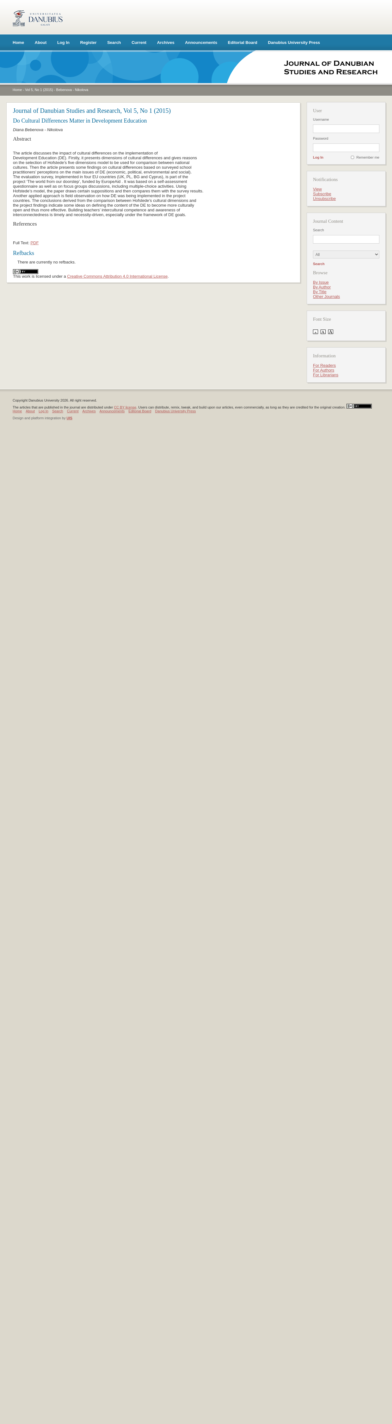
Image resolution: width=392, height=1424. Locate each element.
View (317, 189)
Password (320, 138)
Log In (63, 42)
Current (139, 42)
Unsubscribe (324, 198)
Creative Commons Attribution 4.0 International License (117, 276)
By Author (322, 287)
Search (114, 42)
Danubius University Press (294, 42)
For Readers (324, 365)
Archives (166, 42)
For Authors (323, 370)
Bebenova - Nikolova (72, 90)
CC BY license (125, 407)
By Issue (321, 282)
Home (18, 42)
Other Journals (326, 296)
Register (88, 42)
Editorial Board (242, 42)
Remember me (367, 157)
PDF (34, 242)
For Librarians (325, 375)
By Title (320, 291)
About (41, 42)
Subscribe (322, 193)
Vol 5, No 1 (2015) (39, 90)
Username (321, 119)
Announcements (201, 42)
